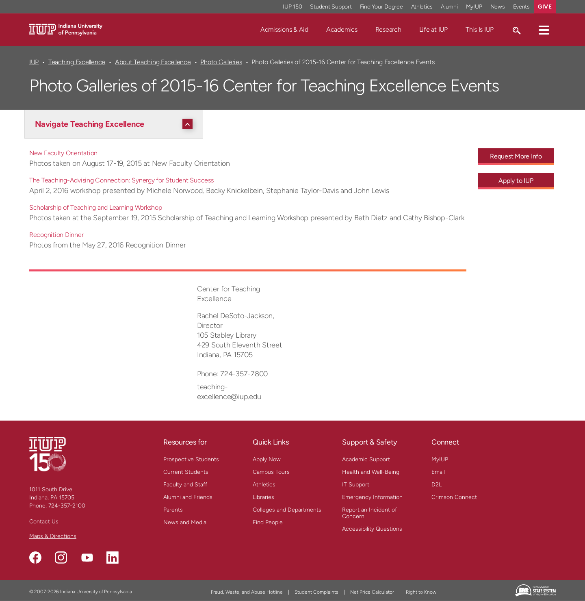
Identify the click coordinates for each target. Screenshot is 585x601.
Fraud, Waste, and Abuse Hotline (247, 592)
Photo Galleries (221, 62)
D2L (436, 484)
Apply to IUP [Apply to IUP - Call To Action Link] (515, 180)
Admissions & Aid (284, 29)
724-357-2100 (66, 505)
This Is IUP (480, 29)
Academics (342, 29)
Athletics (264, 484)
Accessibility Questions (372, 528)
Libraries (263, 497)
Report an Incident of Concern (369, 513)
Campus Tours (271, 472)
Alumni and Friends (187, 497)
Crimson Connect (454, 497)
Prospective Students (191, 459)
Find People (268, 522)
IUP (34, 62)
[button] (544, 30)
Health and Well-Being (370, 472)
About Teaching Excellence (153, 62)
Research (388, 29)
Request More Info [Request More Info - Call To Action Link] (516, 156)
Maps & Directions (52, 536)
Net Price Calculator (372, 592)
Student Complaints (316, 592)
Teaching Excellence (76, 62)
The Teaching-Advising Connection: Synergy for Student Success (121, 180)
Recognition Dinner (56, 235)
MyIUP (439, 459)
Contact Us (43, 521)
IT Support (355, 484)
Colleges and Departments (287, 509)
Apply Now (267, 459)
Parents (173, 509)
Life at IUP (433, 29)
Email (438, 472)
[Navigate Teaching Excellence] (116, 124)
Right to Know (421, 592)
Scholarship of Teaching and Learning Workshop (95, 207)
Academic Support (366, 459)
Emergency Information (372, 497)
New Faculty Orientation (63, 153)
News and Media (184, 522)
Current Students (185, 472)
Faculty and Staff (185, 484)
